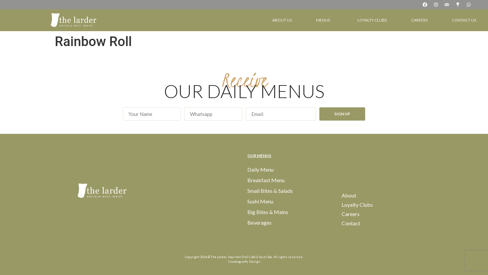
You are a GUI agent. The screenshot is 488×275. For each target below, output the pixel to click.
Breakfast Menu (266, 180)
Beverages (259, 222)
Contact (351, 223)
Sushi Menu (260, 201)
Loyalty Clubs (372, 20)
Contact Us (464, 20)
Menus (324, 20)
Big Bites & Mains (267, 212)
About (349, 195)
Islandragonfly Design (244, 261)
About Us (282, 20)
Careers (419, 20)
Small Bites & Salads (270, 191)
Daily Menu (260, 169)
